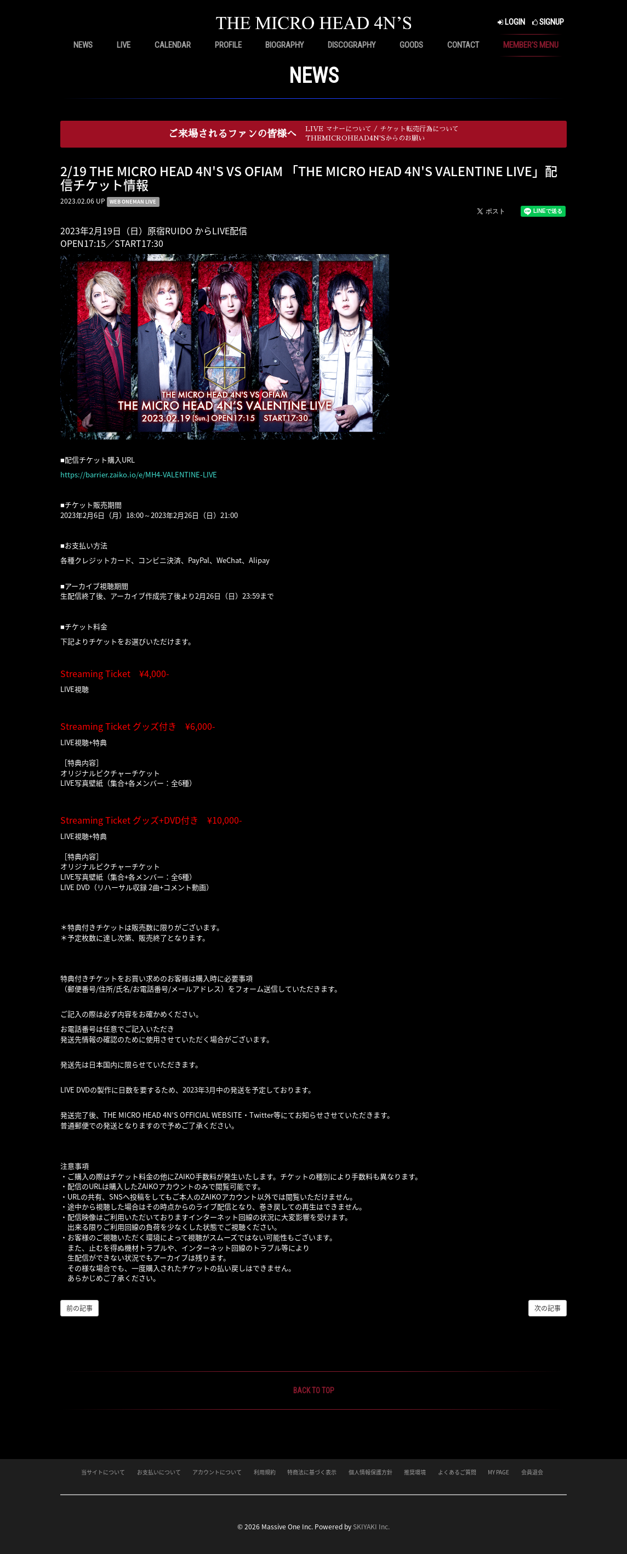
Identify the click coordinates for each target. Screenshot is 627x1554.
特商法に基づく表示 (312, 1472)
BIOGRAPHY (284, 45)
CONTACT (463, 45)
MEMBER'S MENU (530, 45)
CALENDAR (173, 45)
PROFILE (228, 45)
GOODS (411, 45)
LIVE (123, 45)
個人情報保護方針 (370, 1472)
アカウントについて (217, 1472)
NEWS (83, 45)
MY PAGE (498, 1472)
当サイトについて (103, 1472)
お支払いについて (159, 1472)
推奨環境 (415, 1472)
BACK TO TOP (313, 1390)
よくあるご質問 (457, 1472)
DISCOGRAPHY (351, 45)
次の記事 (547, 1308)
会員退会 (532, 1472)
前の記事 (79, 1308)
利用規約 (265, 1472)
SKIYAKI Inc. (371, 1527)
